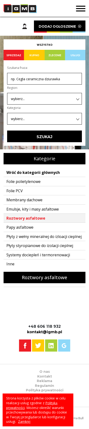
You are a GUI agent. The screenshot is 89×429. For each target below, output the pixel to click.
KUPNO (34, 55)
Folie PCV (14, 190)
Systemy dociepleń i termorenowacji (38, 254)
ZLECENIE (54, 55)
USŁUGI (75, 55)
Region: (12, 88)
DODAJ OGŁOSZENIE (59, 28)
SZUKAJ (44, 137)
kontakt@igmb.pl (44, 332)
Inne (10, 264)
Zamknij (24, 421)
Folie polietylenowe (23, 181)
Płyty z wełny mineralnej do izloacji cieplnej (44, 236)
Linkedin (51, 345)
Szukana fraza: (17, 68)
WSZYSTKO (44, 44)
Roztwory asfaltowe (25, 218)
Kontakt (44, 376)
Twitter (38, 345)
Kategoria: (14, 108)
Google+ (64, 345)
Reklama (44, 381)
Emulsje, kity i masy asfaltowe (32, 209)
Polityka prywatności (44, 390)
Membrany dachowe (24, 199)
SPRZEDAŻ (13, 55)
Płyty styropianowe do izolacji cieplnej (39, 245)
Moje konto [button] (24, 27)
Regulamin (44, 386)
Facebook (25, 345)
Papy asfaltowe (19, 227)
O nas (44, 371)
